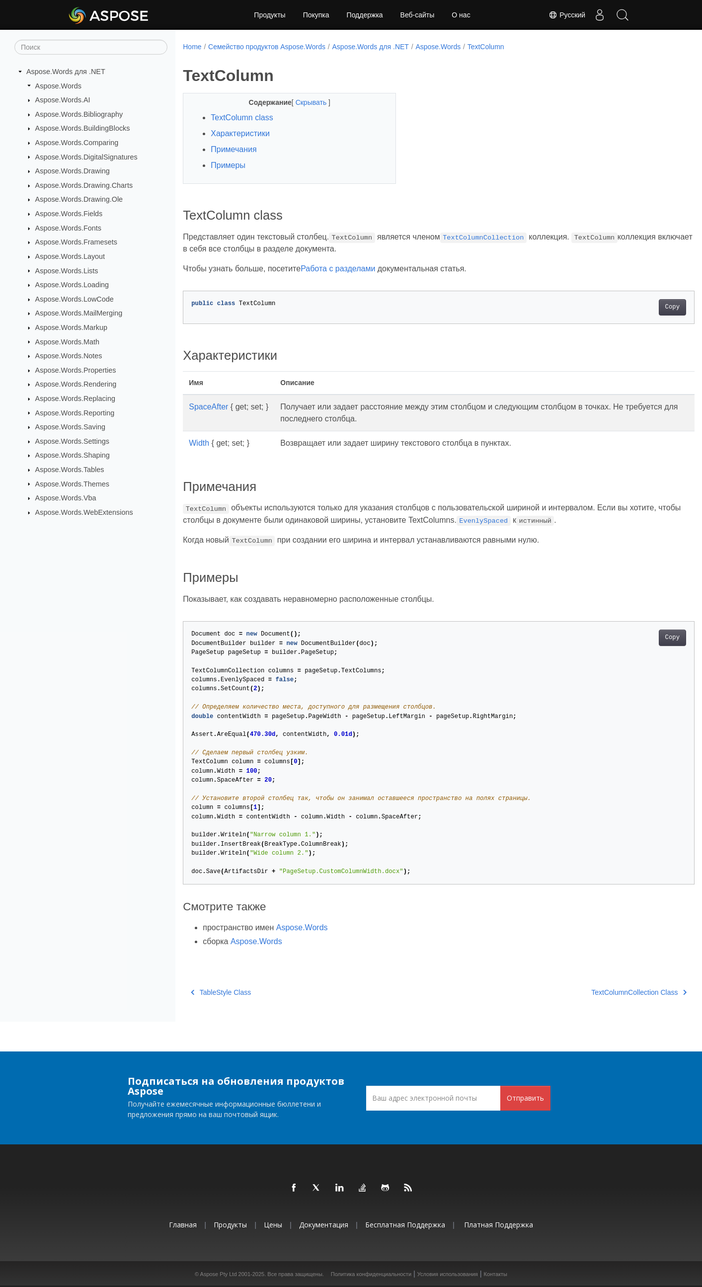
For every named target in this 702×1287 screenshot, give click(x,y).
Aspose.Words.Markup (71, 327)
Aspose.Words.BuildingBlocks (82, 128)
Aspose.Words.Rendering (76, 384)
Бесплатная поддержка (405, 1224)
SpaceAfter (208, 406)
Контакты (496, 1274)
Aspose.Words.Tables (69, 470)
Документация (323, 1224)
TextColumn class (242, 117)
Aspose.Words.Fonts (68, 228)
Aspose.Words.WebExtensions (84, 512)
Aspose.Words (58, 85)
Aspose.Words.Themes (72, 483)
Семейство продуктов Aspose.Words (266, 47)
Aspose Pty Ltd (218, 1274)
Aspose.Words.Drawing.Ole (79, 199)
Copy (636, 307)
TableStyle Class (221, 992)
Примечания (233, 149)
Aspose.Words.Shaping (72, 455)
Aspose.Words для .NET (65, 72)
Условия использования (447, 1274)
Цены (273, 1224)
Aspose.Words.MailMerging (79, 313)
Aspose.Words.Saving (70, 427)
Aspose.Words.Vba (65, 498)
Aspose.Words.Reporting (75, 412)
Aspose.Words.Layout (70, 256)
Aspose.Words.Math (67, 341)
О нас (461, 15)
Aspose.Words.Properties (75, 370)
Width (199, 443)
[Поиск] (90, 47)
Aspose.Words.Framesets (76, 242)
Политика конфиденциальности (371, 1274)
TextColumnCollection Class (603, 992)
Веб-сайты (417, 15)
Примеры (228, 165)
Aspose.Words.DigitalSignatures (86, 157)
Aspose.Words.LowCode (74, 299)
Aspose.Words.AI (62, 100)
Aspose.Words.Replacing (75, 398)
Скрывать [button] (304, 102)
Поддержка (365, 15)
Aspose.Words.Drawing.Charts (84, 185)
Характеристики (240, 133)
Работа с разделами (338, 268)
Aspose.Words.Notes (68, 356)
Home (192, 47)
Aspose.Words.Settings (72, 441)
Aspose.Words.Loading (72, 285)
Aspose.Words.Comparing (77, 143)
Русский (564, 14)
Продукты (269, 15)
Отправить (525, 1098)
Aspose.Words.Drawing (72, 171)
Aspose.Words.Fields (69, 214)
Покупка (316, 15)
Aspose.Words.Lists (66, 270)
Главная (183, 1224)
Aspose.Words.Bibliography (79, 114)
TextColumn (486, 47)
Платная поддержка (498, 1224)
